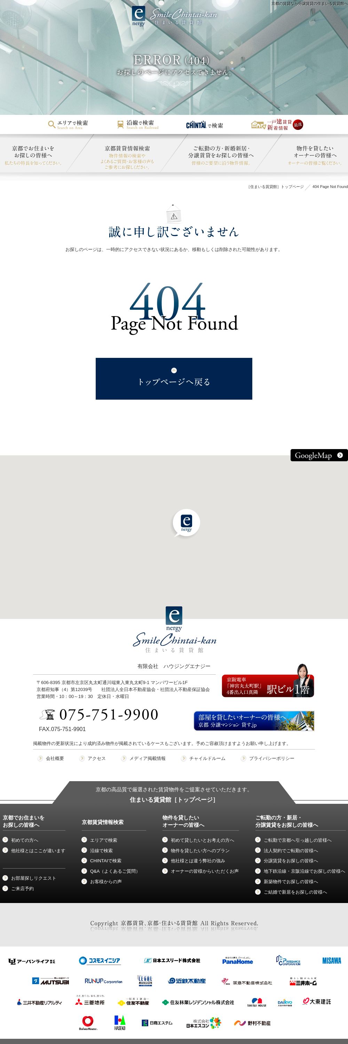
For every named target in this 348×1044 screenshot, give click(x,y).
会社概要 (55, 758)
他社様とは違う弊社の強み (198, 860)
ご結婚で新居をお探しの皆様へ (295, 892)
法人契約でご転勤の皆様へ (291, 850)
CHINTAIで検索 (105, 860)
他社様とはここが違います (38, 850)
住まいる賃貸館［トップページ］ (174, 799)
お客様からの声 (106, 881)
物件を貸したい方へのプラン (200, 850)
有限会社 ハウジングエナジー (174, 644)
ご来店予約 (22, 888)
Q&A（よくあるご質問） (115, 871)
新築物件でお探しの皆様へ (291, 881)
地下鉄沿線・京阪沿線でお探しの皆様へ (304, 871)
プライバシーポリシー (271, 758)
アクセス (97, 758)
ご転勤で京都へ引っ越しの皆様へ (298, 840)
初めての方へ (24, 840)
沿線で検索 (101, 850)
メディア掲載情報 (147, 758)
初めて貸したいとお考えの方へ (202, 840)
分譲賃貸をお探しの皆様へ (291, 860)
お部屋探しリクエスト (33, 878)
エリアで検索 (103, 840)
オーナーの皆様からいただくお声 (205, 871)
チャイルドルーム (207, 758)
